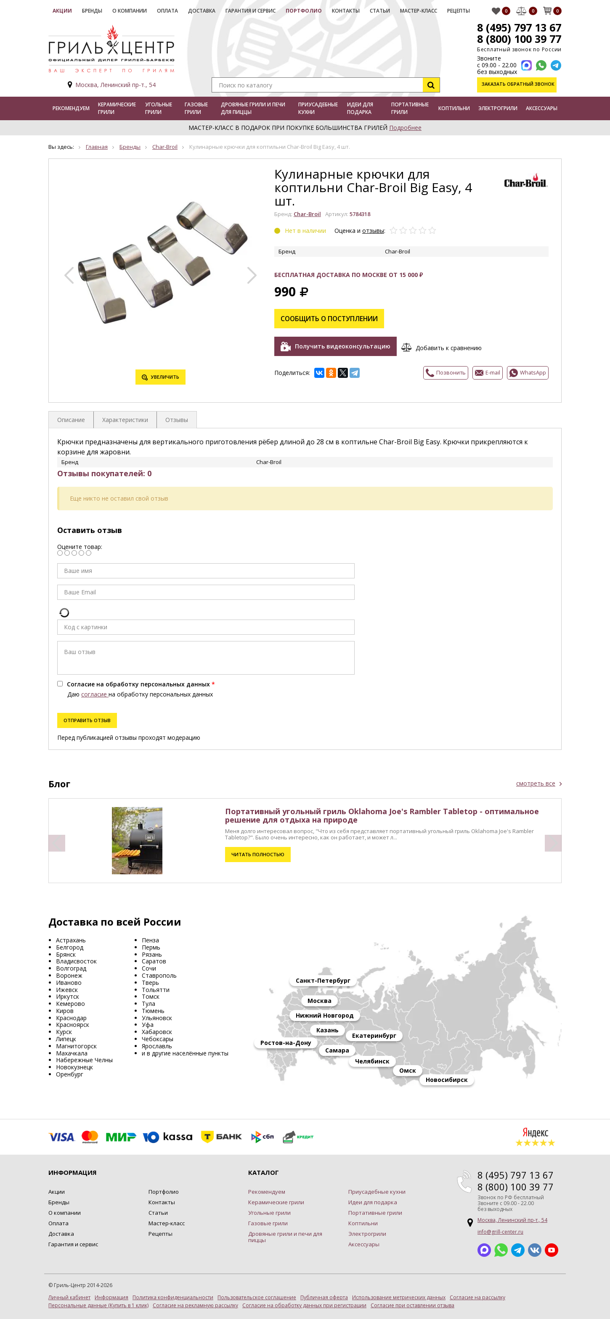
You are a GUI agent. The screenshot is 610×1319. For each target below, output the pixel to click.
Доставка (201, 10)
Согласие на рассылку (477, 1298)
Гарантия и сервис (250, 10)
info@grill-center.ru (500, 1231)
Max (484, 1250)
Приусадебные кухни (318, 108)
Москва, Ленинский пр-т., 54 (115, 85)
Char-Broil (165, 146)
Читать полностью (257, 854)
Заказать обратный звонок (519, 85)
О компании (129, 10)
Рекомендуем (71, 108)
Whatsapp (501, 1250)
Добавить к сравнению (450, 345)
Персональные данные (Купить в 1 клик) (98, 1305)
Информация (111, 1298)
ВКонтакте (534, 1250)
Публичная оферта (324, 1298)
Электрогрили (497, 108)
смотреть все (535, 783)
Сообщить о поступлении (331, 317)
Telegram (518, 1250)
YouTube (551, 1250)
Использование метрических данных (399, 1298)
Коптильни (454, 108)
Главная (97, 146)
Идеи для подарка (360, 108)
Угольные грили (158, 108)
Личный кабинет (69, 1298)
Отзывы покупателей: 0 (104, 473)
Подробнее (405, 128)
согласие (95, 694)
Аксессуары (541, 108)
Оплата (167, 10)
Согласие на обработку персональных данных (138, 684)
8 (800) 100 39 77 (518, 39)
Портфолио (304, 10)
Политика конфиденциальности (173, 1298)
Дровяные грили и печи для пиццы (253, 108)
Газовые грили (196, 108)
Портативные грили (410, 108)
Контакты (346, 10)
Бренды (92, 10)
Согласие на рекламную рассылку (195, 1305)
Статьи (380, 10)
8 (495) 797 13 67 (518, 27)
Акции (62, 10)
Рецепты (458, 10)
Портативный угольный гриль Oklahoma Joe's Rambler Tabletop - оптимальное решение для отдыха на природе (382, 815)
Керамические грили (117, 108)
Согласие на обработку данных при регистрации (304, 1305)
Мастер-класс (418, 10)
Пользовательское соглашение (256, 1298)
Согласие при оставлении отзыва (412, 1305)
